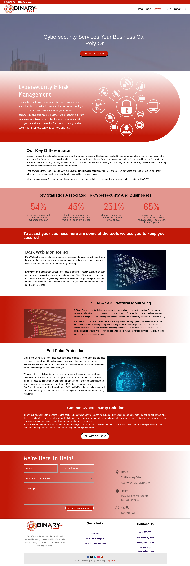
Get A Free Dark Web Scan (95, 543)
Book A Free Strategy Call (95, 538)
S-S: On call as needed (145, 551)
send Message (79, 508)
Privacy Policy (110, 560)
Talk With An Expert (94, 53)
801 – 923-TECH (145, 532)
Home (140, 9)
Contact (176, 9)
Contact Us (94, 533)
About (148, 9)
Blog (169, 9)
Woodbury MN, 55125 (145, 542)
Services (157, 9)
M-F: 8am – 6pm (145, 547)
